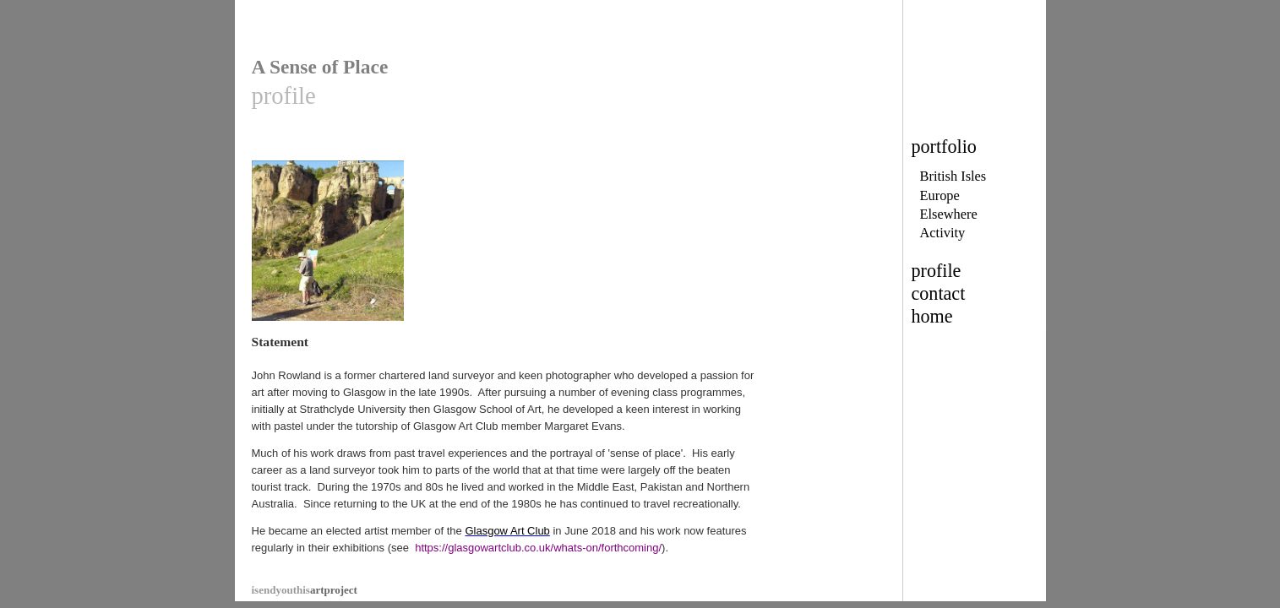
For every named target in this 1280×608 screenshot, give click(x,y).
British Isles (953, 176)
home (932, 316)
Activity (943, 233)
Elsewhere (949, 214)
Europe (940, 195)
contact (939, 293)
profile (936, 270)
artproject (304, 568)
